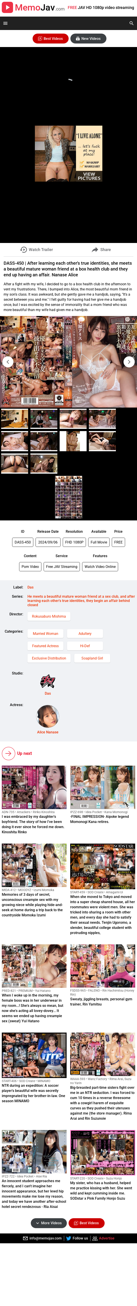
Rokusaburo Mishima (49, 616)
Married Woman (45, 634)
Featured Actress (45, 646)
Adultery (85, 634)
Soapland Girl (92, 658)
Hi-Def (85, 646)
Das (30, 587)
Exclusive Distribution (49, 658)
